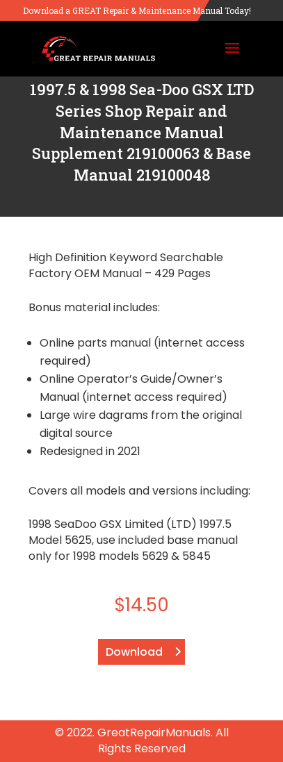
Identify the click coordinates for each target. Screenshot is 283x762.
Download (134, 652)
